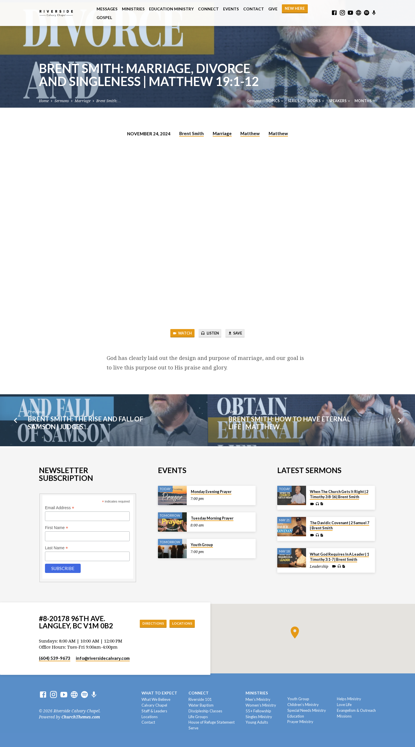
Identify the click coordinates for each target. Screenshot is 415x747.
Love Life (344, 704)
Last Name (56, 548)
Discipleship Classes (205, 711)
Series (296, 101)
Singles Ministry (259, 716)
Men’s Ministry (258, 699)
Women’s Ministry (261, 705)
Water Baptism (201, 705)
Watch (178, 334)
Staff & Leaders (154, 711)
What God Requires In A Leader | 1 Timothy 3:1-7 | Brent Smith (339, 557)
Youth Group (202, 544)
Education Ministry (171, 9)
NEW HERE (295, 8)
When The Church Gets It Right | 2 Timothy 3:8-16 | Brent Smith (339, 494)
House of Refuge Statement (211, 722)
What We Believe (156, 699)
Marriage (82, 101)
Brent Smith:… (108, 101)
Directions (146, 623)
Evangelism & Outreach (356, 710)
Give (273, 9)
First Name (56, 528)
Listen (209, 334)
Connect (208, 9)
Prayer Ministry (300, 721)
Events (231, 9)
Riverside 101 (200, 699)
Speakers (340, 101)
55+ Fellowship (258, 711)
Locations (180, 623)
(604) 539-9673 (54, 658)
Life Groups (198, 716)
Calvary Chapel (154, 705)
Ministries (133, 9)
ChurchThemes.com (80, 717)
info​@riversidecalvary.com (103, 658)
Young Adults (257, 722)
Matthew (250, 133)
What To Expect (159, 693)
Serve (193, 728)
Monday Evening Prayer (211, 491)
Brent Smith (191, 133)
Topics (275, 101)
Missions (344, 716)
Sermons (61, 101)
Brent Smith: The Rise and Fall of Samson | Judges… (85, 424)
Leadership (319, 567)
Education (295, 716)
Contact (253, 9)
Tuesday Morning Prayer (212, 518)
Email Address (59, 508)
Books (316, 101)
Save (239, 334)
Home (44, 101)
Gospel (104, 17)
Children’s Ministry (303, 704)
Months (365, 101)
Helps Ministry (349, 698)
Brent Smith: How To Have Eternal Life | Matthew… (289, 424)
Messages (107, 9)
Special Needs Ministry (306, 710)
